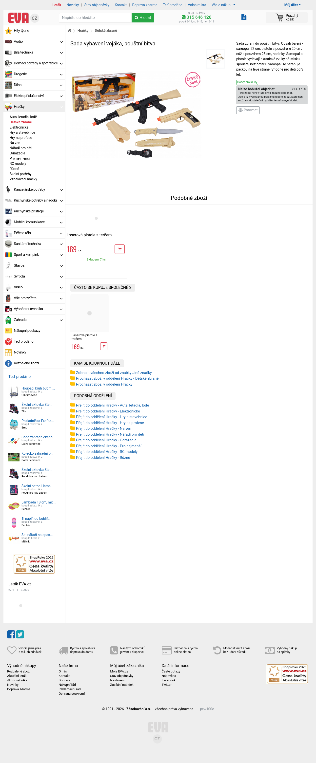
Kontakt (121, 5)
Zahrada (38, 320)
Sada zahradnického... (38, 437)
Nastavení (117, 680)
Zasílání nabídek (121, 685)
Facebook (169, 680)
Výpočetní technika (38, 309)
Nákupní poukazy (27, 330)
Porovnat (247, 110)
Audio (38, 41)
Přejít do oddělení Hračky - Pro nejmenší (108, 446)
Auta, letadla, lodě (23, 117)
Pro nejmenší (20, 158)
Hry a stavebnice (22, 132)
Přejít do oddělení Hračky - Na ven (103, 428)
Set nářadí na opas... (37, 535)
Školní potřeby (20, 174)
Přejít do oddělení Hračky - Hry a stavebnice (111, 417)
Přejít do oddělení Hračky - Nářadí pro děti (110, 434)
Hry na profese (21, 138)
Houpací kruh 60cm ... (38, 388)
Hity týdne (21, 30)
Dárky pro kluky (247, 82)
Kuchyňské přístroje (38, 211)
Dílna (38, 85)
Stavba (38, 265)
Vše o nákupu (222, 5)
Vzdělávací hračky (23, 179)
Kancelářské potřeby (38, 189)
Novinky (73, 5)
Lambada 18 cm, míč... (38, 502)
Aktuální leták (16, 676)
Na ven (15, 143)
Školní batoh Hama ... (37, 486)
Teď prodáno (172, 5)
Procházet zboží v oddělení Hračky (104, 384)
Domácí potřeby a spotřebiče (38, 63)
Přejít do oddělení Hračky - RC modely (107, 451)
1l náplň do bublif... (36, 519)
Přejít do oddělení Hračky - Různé (103, 457)
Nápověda (169, 676)
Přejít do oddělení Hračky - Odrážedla (106, 440)
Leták (57, 5)
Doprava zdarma (145, 5)
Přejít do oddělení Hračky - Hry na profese (110, 423)
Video (38, 287)
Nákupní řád (67, 685)
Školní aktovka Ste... (36, 405)
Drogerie (38, 74)
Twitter (167, 685)
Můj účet (291, 5)
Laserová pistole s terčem (89, 235)
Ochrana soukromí (72, 693)
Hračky (38, 107)
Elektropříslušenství (38, 96)
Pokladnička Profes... (37, 421)
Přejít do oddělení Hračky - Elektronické (108, 411)
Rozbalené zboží (26, 363)
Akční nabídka (17, 680)
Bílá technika (38, 52)
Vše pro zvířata (38, 298)
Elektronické (19, 127)
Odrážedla (17, 153)
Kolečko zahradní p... (37, 453)
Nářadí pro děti (21, 148)
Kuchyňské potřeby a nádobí (38, 200)
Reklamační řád (70, 689)
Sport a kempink (38, 255)
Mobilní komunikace (38, 222)
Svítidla (38, 276)
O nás (63, 671)
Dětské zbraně (21, 122)
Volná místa (197, 5)
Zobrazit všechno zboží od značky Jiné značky (114, 373)
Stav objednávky (96, 5)
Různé (14, 169)
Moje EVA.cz (119, 671)
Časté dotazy (171, 671)
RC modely (18, 164)
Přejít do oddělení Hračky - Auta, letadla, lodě (112, 405)
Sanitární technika (38, 244)
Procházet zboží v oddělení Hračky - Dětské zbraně (117, 378)
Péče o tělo (38, 233)
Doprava (65, 680)
